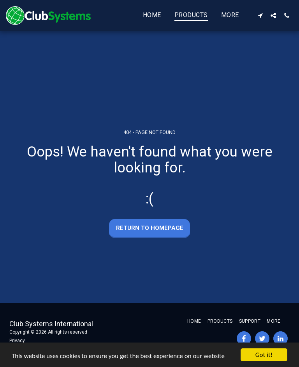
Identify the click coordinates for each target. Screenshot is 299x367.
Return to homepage (149, 227)
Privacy (17, 340)
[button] (260, 15)
